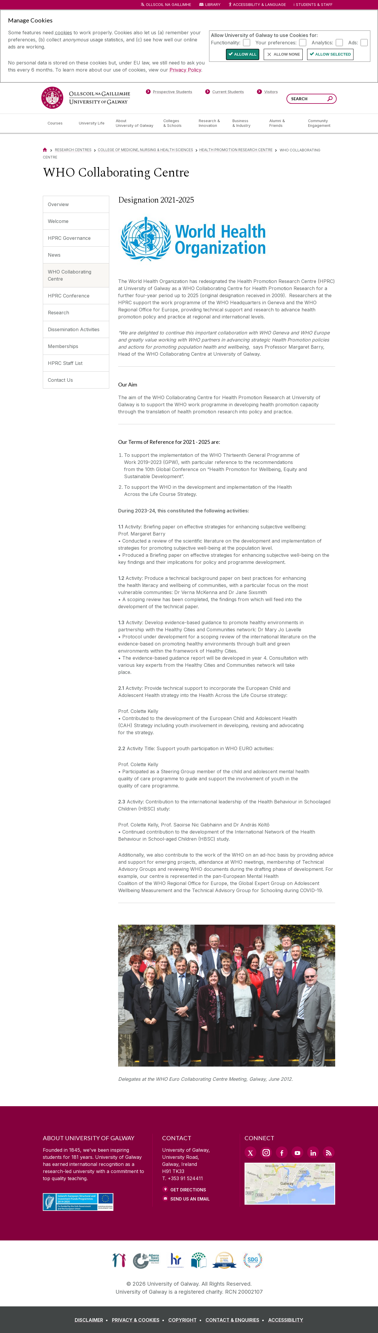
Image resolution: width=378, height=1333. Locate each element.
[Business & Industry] (246, 123)
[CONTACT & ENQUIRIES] (236, 1320)
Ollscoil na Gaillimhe (168, 4)
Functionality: (225, 42)
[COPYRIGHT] (186, 1320)
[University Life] (92, 123)
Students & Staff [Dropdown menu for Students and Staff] (314, 4)
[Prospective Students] (169, 92)
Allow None (287, 54)
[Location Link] (290, 1201)
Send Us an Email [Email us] (190, 1198)
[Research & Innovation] (211, 123)
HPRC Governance (69, 238)
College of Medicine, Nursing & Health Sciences (145, 150)
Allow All (245, 54)
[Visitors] (267, 92)
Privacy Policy (185, 70)
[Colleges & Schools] (176, 123)
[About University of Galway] (135, 123)
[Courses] (58, 123)
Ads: (353, 42)
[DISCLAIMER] (92, 1320)
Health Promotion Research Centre (236, 150)
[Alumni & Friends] (284, 123)
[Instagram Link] (266, 1153)
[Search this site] (330, 99)
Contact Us (60, 380)
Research (58, 313)
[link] (119, 1260)
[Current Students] (225, 92)
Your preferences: (275, 42)
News (54, 255)
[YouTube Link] (297, 1152)
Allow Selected (333, 54)
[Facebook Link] (282, 1152)
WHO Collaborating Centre (69, 275)
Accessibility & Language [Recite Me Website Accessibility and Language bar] (257, 4)
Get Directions (188, 1189)
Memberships (63, 346)
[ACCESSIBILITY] (285, 1320)
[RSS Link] (329, 1152)
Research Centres (73, 150)
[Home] (45, 150)
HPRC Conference (68, 296)
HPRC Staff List (65, 363)
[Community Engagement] (319, 123)
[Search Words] (311, 99)
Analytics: (322, 42)
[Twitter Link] (250, 1152)
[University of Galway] (85, 98)
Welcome (58, 221)
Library (213, 4)
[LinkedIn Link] (313, 1152)
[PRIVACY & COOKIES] (139, 1320)
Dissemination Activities (74, 329)
